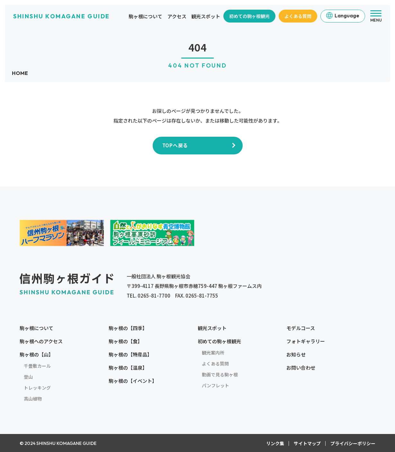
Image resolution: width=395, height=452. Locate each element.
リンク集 (275, 443)
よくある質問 (297, 16)
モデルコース (300, 328)
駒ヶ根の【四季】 (128, 328)
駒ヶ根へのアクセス (41, 341)
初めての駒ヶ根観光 (249, 16)
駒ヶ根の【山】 (36, 354)
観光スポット (205, 16)
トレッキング (37, 387)
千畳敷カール (37, 366)
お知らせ (296, 354)
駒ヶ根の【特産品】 (130, 354)
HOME (20, 73)
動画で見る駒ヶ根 (220, 374)
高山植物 (33, 398)
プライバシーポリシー (352, 443)
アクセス (176, 16)
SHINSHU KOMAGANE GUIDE (61, 16)
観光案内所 (213, 352)
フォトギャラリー (305, 341)
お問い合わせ (300, 367)
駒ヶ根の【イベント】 (133, 380)
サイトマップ (307, 443)
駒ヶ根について (145, 16)
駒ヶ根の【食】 (125, 341)
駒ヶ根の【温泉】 (128, 367)
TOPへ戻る (175, 145)
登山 (28, 377)
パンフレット (215, 385)
